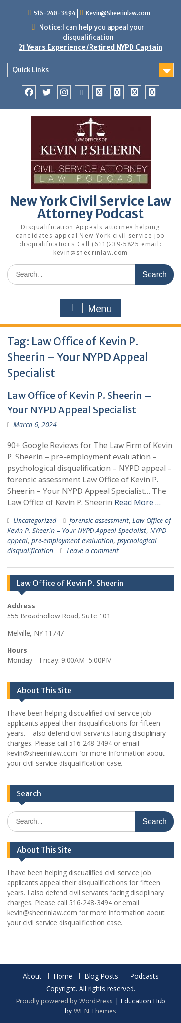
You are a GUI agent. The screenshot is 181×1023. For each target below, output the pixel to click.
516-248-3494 (55, 13)
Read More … (137, 502)
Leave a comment (93, 550)
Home (62, 976)
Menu (89, 308)
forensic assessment (99, 520)
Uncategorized (34, 520)
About (32, 976)
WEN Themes (95, 1010)
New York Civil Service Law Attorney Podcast (90, 207)
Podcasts (144, 976)
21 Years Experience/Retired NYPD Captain (90, 47)
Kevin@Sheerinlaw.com (118, 13)
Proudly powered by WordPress (64, 1000)
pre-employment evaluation (72, 540)
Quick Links (30, 69)
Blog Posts (101, 976)
